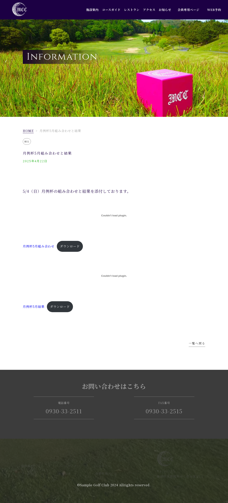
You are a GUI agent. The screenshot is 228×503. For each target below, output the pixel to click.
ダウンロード (70, 246)
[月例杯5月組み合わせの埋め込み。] (114, 215)
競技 (26, 141)
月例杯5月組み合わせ (38, 246)
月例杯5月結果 (34, 306)
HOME (28, 131)
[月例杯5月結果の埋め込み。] (114, 275)
